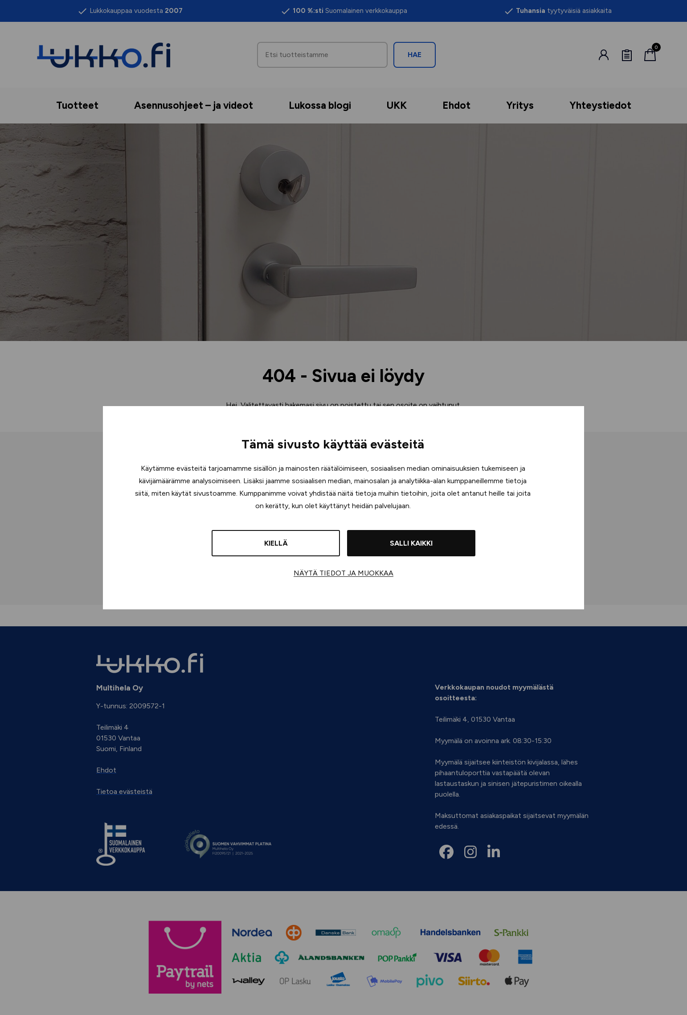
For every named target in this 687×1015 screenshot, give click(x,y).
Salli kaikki (411, 543)
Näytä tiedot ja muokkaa (343, 573)
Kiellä (276, 543)
